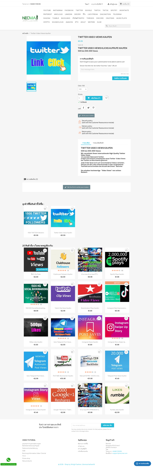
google (88, 10)
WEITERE (91, 22)
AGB (23, 451)
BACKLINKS (65, 18)
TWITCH (97, 10)
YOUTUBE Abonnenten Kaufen (63, 376)
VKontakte (124, 10)
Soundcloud (58, 22)
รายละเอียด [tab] (86, 143)
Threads (90, 18)
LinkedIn (68, 14)
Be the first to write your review (77, 187)
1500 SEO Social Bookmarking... (36, 308)
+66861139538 (35, 4)
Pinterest (47, 14)
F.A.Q (24, 456)
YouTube (47, 10)
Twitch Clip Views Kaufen (63, 308)
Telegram (117, 14)
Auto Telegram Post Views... (63, 342)
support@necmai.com (120, 453)
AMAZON (69, 22)
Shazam (46, 18)
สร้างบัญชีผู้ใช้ (82, 449)
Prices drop (26, 458)
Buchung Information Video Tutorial (34, 453)
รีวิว (84, 14)
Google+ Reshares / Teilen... (63, 410)
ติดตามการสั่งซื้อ (83, 444)
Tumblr (55, 18)
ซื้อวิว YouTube (36, 274)
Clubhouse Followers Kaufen (62, 274)
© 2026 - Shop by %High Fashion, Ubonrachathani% (76, 464)
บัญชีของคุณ (82, 440)
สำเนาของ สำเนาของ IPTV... (90, 274)
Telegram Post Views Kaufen (117, 376)
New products (27, 461)
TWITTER (79, 10)
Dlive (99, 22)
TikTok (105, 10)
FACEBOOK (69, 10)
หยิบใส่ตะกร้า (94, 98)
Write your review (86, 116)
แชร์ (83, 109)
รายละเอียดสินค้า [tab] (98, 143)
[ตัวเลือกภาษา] (87, 4)
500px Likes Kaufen (35, 342)
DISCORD (100, 18)
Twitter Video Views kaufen (63, 233)
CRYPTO (46, 22)
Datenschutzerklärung (30, 448)
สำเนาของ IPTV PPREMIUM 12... (90, 410)
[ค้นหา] (118, 26)
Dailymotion (105, 14)
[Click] (83, 89)
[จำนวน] (80, 98)
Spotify (114, 10)
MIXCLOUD (58, 14)
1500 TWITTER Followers (36, 233)
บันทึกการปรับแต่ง (120, 78)
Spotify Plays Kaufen (117, 274)
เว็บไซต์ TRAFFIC (78, 18)
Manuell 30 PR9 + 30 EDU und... (90, 376)
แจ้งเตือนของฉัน (83, 451)
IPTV (76, 22)
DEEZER (77, 14)
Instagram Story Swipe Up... (117, 342)
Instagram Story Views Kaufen (36, 410)
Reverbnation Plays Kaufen (90, 308)
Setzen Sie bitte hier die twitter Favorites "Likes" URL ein (98, 66)
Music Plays (121, 18)
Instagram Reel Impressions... (117, 308)
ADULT (83, 22)
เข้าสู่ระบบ (81, 446)
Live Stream (93, 14)
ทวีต (88, 109)
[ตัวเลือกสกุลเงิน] (100, 4)
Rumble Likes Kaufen (117, 410)
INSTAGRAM (57, 10)
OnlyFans (110, 18)
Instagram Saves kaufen (90, 342)
